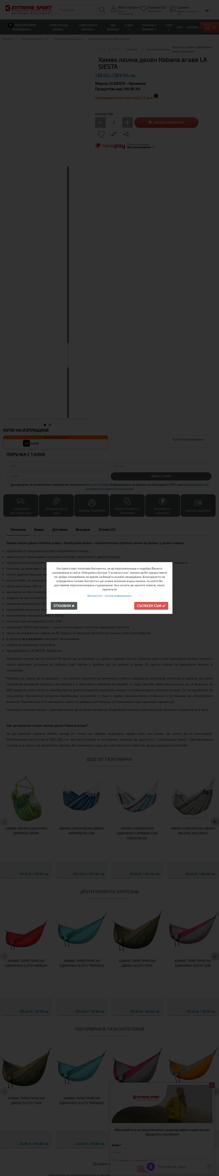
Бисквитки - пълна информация (109, 595)
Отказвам (63, 606)
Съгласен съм (151, 606)
